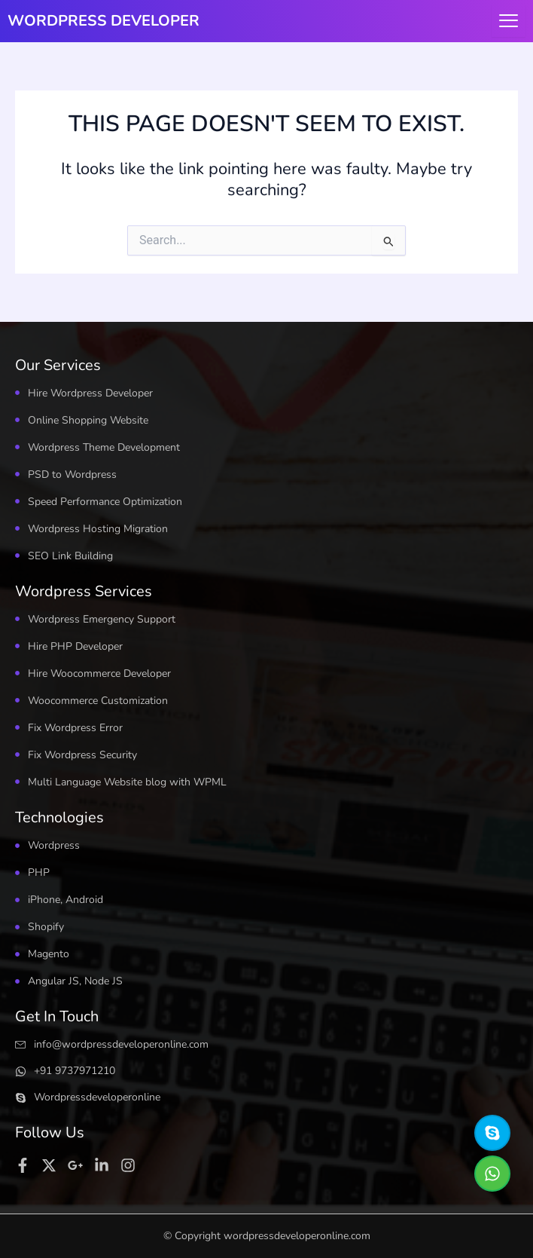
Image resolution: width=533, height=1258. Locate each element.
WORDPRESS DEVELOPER (103, 21)
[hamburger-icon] (508, 21)
